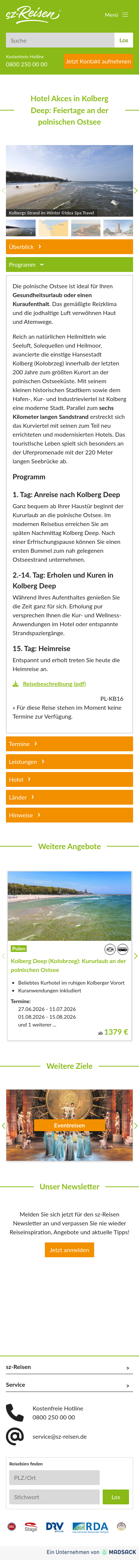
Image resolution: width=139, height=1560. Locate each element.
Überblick (21, 246)
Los (123, 39)
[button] (117, 14)
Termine (19, 743)
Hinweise (21, 814)
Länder (18, 797)
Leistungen (23, 761)
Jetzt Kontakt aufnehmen (98, 61)
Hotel (16, 779)
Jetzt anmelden (69, 1249)
